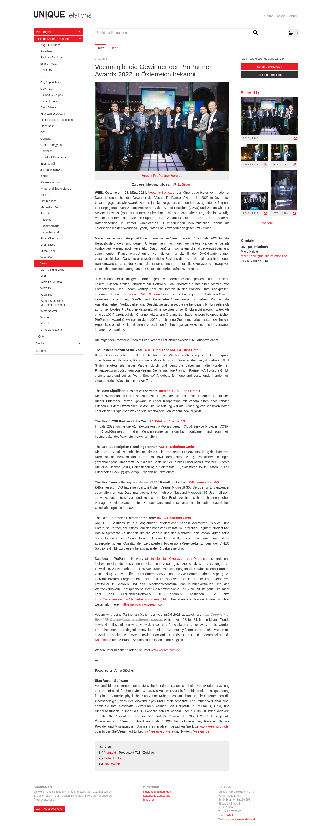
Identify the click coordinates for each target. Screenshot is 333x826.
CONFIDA (46, 88)
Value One (46, 257)
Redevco (45, 219)
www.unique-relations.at (240, 819)
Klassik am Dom (50, 182)
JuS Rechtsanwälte (52, 169)
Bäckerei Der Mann (52, 57)
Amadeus (46, 51)
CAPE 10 (46, 70)
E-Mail (229, 815)
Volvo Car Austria (51, 282)
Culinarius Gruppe (51, 95)
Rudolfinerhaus (49, 226)
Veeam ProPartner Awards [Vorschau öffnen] (162, 175)
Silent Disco (47, 244)
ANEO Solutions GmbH (174, 518)
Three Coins (48, 251)
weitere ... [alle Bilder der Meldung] (269, 223)
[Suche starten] (255, 32)
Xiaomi (44, 323)
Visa (43, 276)
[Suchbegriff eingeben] (177, 32)
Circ (42, 76)
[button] (293, 33)
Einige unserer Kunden (59, 38)
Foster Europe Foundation (56, 120)
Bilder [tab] (113, 48)
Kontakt (41, 350)
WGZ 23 (45, 288)
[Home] (166, 15)
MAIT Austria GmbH (185, 350)
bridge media (48, 63)
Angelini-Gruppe (50, 45)
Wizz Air (45, 317)
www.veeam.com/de (165, 650)
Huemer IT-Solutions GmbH (179, 391)
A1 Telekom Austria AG (167, 421)
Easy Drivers (48, 107)
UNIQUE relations (51, 329)
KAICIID (45, 176)
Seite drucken (113, 758)
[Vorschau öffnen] (162, 126)
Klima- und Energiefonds (55, 188)
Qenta (42, 336)
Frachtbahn (47, 126)
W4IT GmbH (153, 350)
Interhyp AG (47, 163)
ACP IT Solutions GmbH (177, 447)
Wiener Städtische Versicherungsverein (53, 302)
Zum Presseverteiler (49, 808)
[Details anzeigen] (295, 138)
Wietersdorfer (48, 311)
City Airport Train (50, 82)
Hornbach (46, 151)
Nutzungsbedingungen (157, 791)
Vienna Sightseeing (52, 269)
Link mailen (112, 764)
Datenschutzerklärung (156, 795)
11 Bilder (183, 184)
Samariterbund (49, 232)
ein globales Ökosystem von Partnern (177, 558)
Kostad (44, 194)
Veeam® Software (161, 192)
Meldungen (58, 32)
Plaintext (110, 752)
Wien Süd (46, 294)
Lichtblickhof (48, 201)
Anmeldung (103, 640)
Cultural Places (49, 101)
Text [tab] (100, 48)
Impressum (150, 799)
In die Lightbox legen (270, 74)
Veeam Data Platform (144, 294)
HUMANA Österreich (53, 157)
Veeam (44, 263)
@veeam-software (160, 731)
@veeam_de (200, 731)
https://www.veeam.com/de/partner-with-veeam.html (132, 599)
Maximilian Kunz (50, 207)
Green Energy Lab (51, 145)
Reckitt (44, 213)
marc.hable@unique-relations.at (264, 256)
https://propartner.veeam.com (143, 604)
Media (58, 343)
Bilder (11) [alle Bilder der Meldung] (250, 93)
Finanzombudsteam (52, 113)
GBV (43, 132)
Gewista (45, 138)
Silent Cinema (49, 238)
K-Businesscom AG (204, 482)
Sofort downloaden (269, 66)
